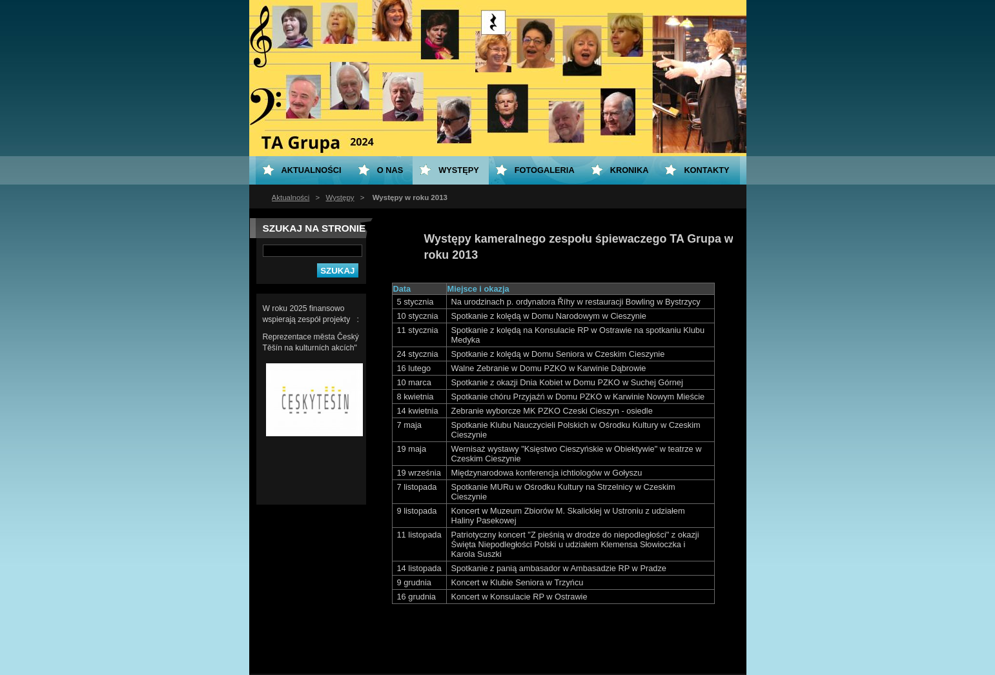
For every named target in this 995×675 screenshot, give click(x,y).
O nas (390, 170)
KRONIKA (629, 170)
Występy (340, 197)
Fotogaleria (545, 170)
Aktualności (291, 197)
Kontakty (706, 170)
